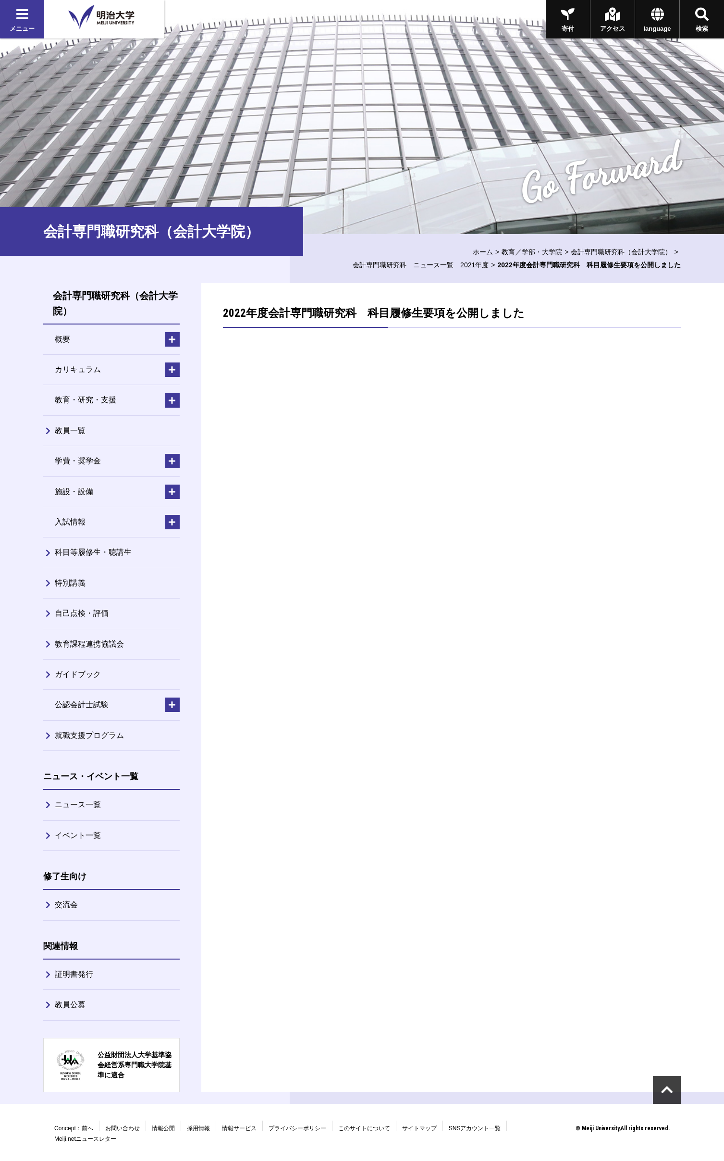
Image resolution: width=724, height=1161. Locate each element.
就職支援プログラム (89, 735)
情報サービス (239, 1128)
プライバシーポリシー (297, 1128)
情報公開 (163, 1128)
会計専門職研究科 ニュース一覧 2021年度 (421, 265)
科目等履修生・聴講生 (93, 552)
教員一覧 (70, 430)
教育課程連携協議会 (89, 644)
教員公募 (70, 1004)
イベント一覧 (78, 835)
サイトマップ (419, 1128)
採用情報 (198, 1128)
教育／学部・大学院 (532, 252)
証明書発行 (74, 974)
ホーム (483, 252)
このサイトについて (364, 1128)
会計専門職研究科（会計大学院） (621, 252)
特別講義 (70, 583)
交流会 (66, 904)
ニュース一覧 (78, 804)
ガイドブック (78, 674)
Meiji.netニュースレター (85, 1139)
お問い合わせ (122, 1128)
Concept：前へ (73, 1128)
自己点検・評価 (82, 613)
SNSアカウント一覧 (475, 1128)
